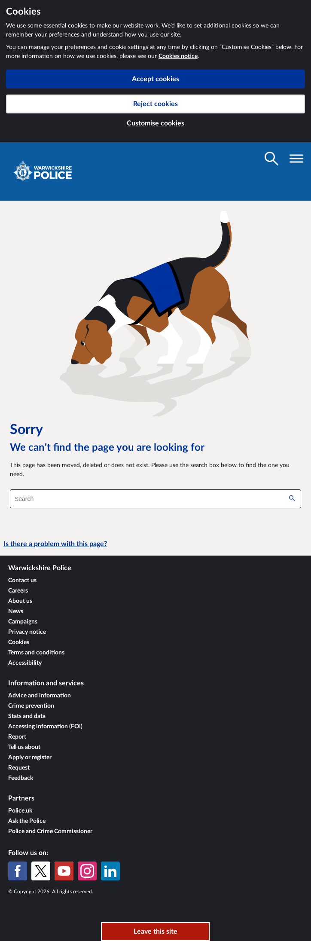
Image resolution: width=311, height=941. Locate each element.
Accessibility (25, 663)
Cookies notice (178, 56)
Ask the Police (27, 821)
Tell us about (24, 747)
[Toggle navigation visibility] (296, 158)
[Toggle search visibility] (271, 158)
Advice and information (39, 696)
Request (19, 768)
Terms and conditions (36, 653)
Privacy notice (27, 632)
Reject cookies (155, 104)
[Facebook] (17, 871)
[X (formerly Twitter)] (40, 871)
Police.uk (20, 811)
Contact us (22, 580)
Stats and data (27, 716)
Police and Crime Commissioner (50, 831)
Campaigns (22, 622)
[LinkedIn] (110, 871)
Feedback (20, 778)
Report (17, 737)
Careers (18, 591)
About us (20, 601)
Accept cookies (155, 79)
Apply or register (30, 758)
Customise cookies (155, 123)
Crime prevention (31, 706)
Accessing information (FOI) (45, 727)
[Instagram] (87, 871)
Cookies (18, 642)
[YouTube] (64, 871)
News (15, 611)
